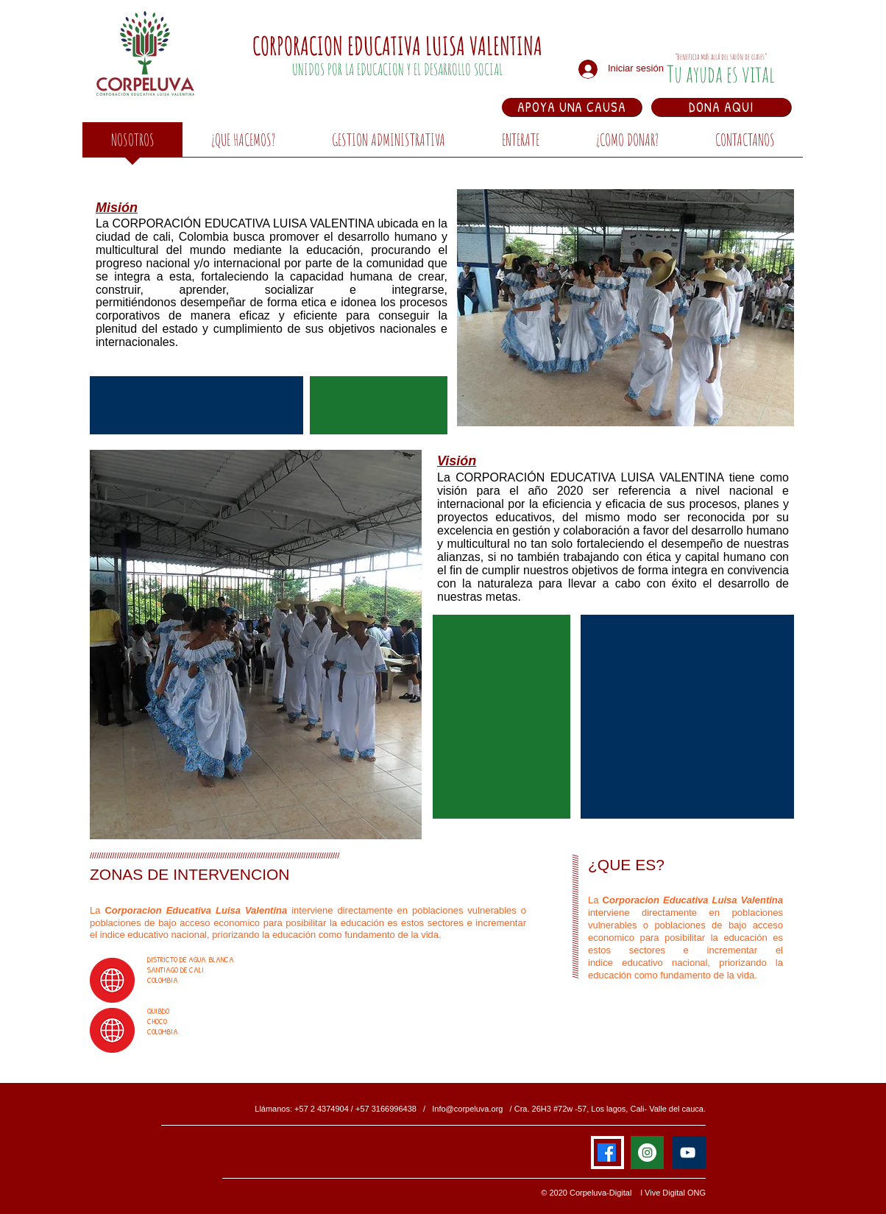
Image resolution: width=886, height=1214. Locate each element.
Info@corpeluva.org (467, 1108)
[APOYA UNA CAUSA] (572, 107)
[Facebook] (607, 1152)
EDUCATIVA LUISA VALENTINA (444, 45)
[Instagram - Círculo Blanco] (647, 1152)
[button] (242, 144)
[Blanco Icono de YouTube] (687, 1152)
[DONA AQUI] (721, 107)
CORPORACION (299, 45)
